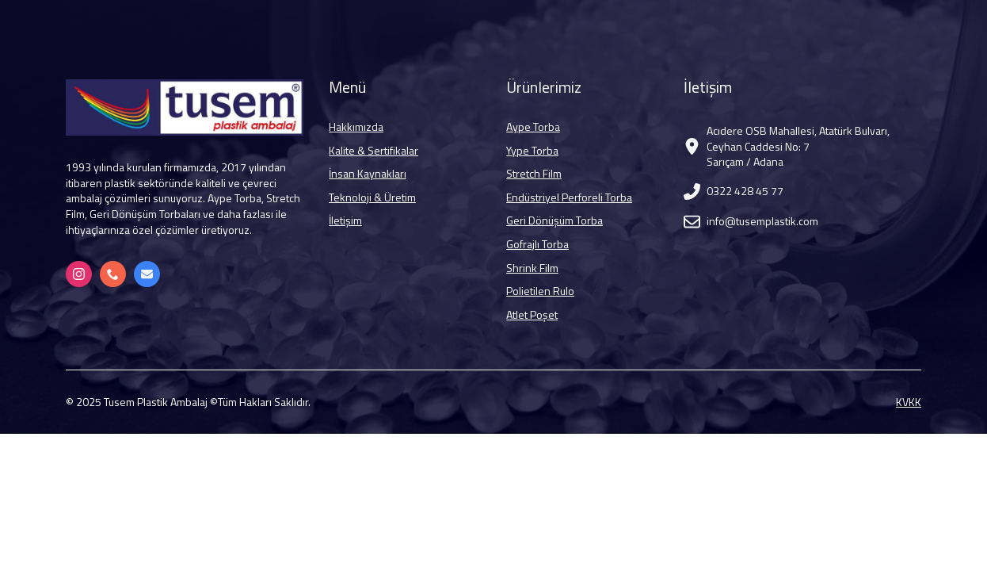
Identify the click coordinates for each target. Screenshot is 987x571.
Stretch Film (534, 174)
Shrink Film (532, 268)
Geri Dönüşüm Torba (554, 220)
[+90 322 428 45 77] (113, 274)
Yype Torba (532, 151)
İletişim (345, 220)
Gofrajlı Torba (537, 244)
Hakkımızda (356, 127)
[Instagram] (79, 274)
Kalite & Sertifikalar (373, 151)
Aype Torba (533, 127)
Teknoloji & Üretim (372, 197)
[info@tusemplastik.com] (147, 274)
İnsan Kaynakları (367, 174)
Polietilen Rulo (540, 291)
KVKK (908, 402)
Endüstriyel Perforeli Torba (569, 197)
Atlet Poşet (532, 315)
